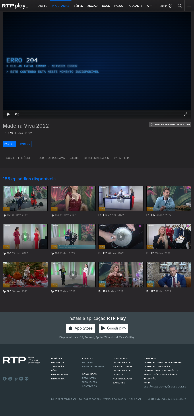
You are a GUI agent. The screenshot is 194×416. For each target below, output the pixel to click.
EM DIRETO (88, 362)
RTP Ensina (58, 378)
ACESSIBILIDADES (96, 157)
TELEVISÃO (57, 366)
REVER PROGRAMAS (93, 366)
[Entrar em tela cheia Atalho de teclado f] (185, 114)
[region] (97, 65)
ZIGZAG (92, 5)
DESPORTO (57, 362)
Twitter (10, 379)
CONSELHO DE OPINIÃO (157, 366)
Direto (43, 5)
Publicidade (135, 399)
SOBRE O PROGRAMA (50, 157)
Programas (60, 5)
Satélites (119, 382)
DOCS (106, 5)
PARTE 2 (25, 143)
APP (149, 5)
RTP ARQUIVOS (59, 374)
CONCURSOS (89, 374)
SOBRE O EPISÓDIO (16, 157)
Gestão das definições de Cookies (165, 386)
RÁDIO (54, 370)
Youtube (21, 379)
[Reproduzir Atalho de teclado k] (8, 114)
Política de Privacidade (63, 399)
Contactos (89, 386)
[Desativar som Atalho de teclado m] (17, 114)
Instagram (16, 379)
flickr (27, 379)
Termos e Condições (114, 399)
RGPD (147, 382)
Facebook (5, 379)
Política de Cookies (90, 399)
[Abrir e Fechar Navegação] (189, 6)
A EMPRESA (150, 358)
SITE (74, 157)
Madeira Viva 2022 (26, 126)
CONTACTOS (120, 358)
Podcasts (135, 5)
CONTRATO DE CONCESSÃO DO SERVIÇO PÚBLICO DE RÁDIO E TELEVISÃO (161, 374)
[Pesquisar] (180, 5)
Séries (78, 5)
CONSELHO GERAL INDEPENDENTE (163, 362)
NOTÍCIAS (56, 358)
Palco (118, 5)
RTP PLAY (87, 358)
